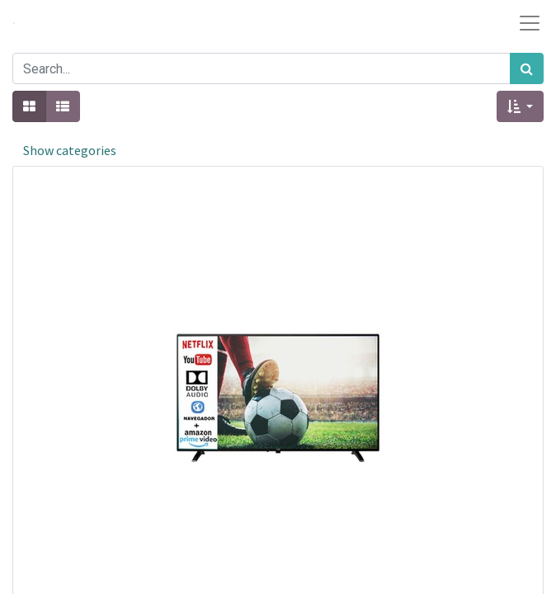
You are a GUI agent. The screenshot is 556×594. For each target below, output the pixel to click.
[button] (520, 106)
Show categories (69, 150)
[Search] (527, 68)
